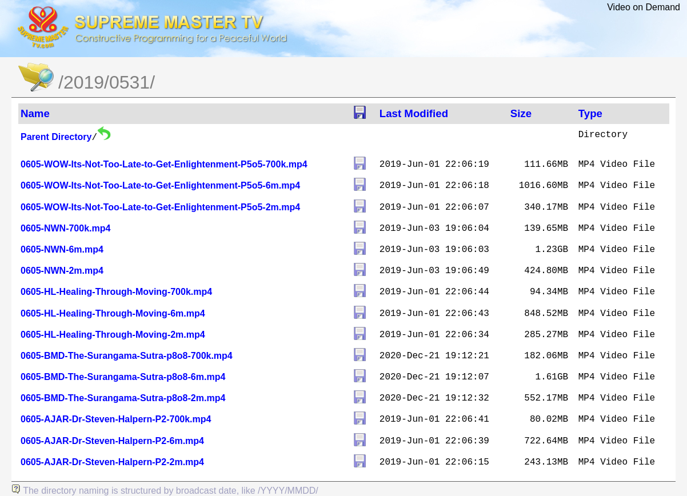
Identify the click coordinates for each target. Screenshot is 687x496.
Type (590, 113)
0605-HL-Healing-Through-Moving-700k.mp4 (116, 292)
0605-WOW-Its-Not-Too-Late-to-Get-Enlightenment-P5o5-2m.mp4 (160, 207)
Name (35, 113)
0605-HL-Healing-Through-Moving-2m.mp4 (113, 334)
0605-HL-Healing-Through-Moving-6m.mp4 (113, 313)
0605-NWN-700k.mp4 (65, 228)
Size (521, 113)
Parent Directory (56, 137)
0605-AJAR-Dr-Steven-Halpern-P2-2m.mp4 (112, 462)
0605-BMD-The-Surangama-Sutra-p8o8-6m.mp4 (123, 377)
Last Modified (414, 113)
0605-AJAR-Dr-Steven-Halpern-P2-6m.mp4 (112, 441)
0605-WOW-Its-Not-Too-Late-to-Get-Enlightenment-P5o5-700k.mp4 (164, 164)
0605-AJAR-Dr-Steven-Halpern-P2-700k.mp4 (116, 419)
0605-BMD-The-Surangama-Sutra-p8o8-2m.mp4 (123, 398)
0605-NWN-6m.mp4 (62, 249)
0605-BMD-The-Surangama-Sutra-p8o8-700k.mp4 (127, 356)
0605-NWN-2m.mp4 (62, 270)
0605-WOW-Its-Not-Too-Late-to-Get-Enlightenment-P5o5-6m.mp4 (160, 185)
